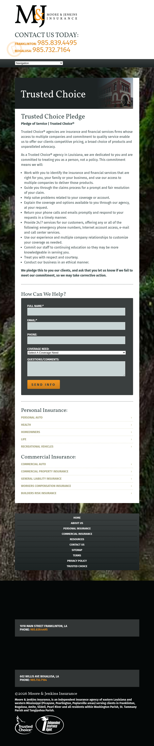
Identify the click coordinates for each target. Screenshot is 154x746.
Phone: (32, 334)
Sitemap (77, 550)
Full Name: (35, 306)
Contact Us (77, 544)
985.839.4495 (57, 42)
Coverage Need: (38, 349)
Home (77, 517)
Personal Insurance (77, 528)
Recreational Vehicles (37, 446)
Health (26, 425)
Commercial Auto (33, 464)
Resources (77, 539)
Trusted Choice (77, 566)
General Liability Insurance (41, 478)
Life (23, 439)
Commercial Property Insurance (44, 471)
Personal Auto (32, 417)
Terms (77, 555)
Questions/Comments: (43, 359)
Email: (32, 320)
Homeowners (30, 432)
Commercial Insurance (77, 533)
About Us (77, 523)
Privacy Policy (77, 560)
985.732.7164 (52, 49)
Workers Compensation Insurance (46, 486)
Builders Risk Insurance (38, 493)
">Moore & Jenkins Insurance (46, 17)
